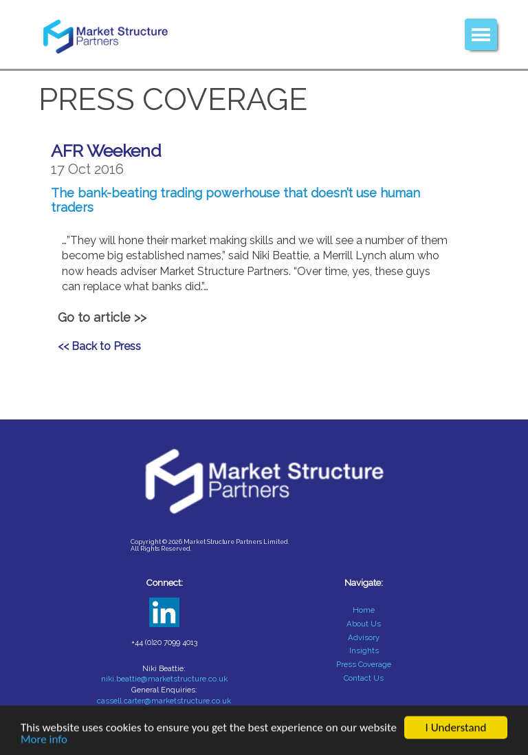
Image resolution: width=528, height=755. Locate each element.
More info (44, 740)
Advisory (364, 637)
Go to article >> (102, 317)
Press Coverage (363, 664)
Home (364, 610)
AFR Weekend (106, 150)
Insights (364, 650)
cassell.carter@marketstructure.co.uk (164, 700)
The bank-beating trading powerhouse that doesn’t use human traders (235, 200)
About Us (363, 623)
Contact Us (364, 678)
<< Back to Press (99, 346)
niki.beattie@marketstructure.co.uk (164, 678)
